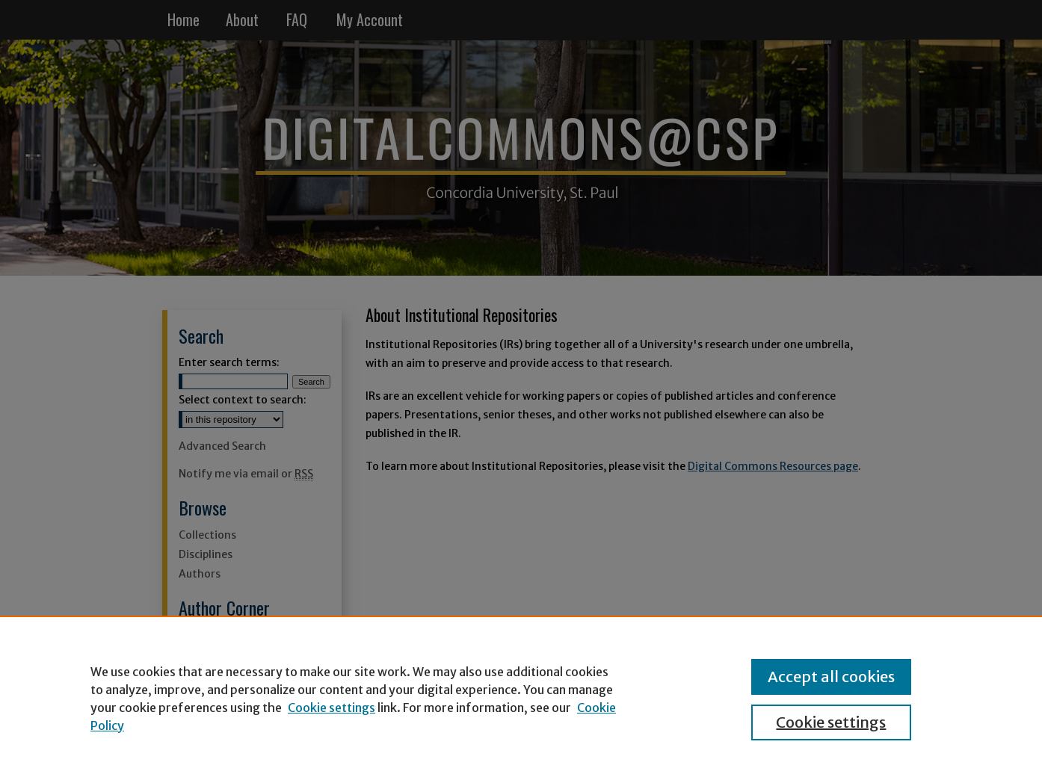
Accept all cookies (831, 676)
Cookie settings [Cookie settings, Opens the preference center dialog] (831, 722)
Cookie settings (331, 707)
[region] (521, 698)
